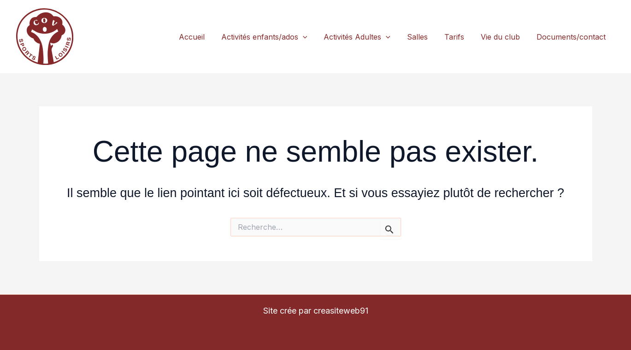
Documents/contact (571, 36)
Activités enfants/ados (264, 37)
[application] (302, 37)
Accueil (192, 36)
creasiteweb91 (340, 310)
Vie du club (500, 36)
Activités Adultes (357, 37)
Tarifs (454, 36)
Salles (417, 36)
